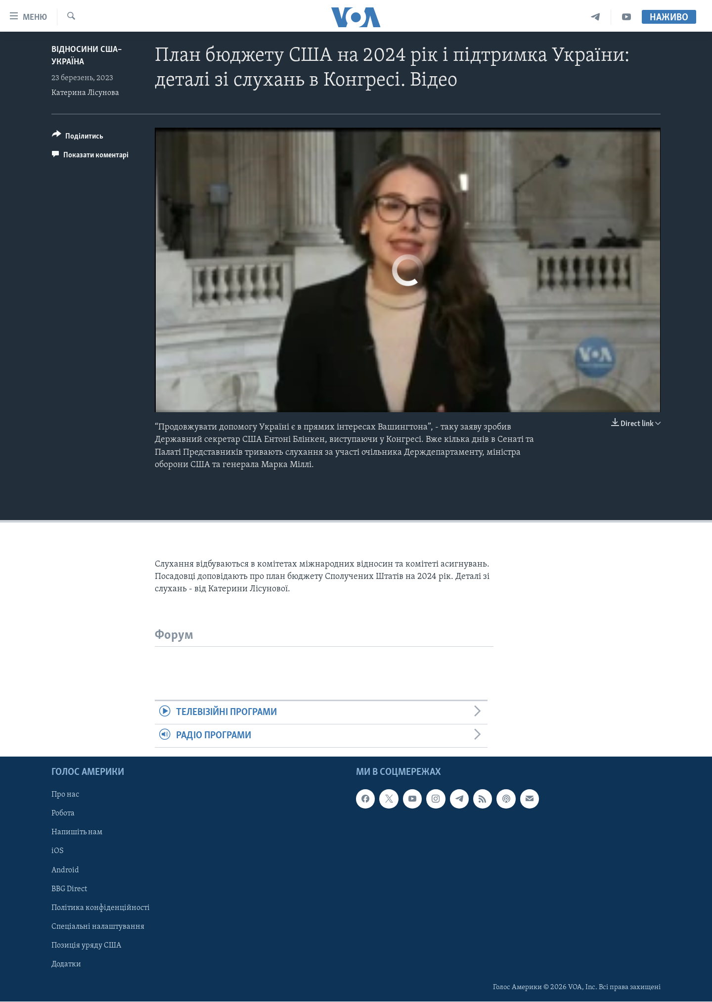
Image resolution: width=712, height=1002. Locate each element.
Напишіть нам (76, 833)
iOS (57, 852)
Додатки (66, 964)
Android (65, 870)
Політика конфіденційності (100, 908)
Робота (63, 814)
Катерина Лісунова (85, 93)
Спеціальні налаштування (97, 927)
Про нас (65, 795)
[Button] (77, 138)
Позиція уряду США (86, 946)
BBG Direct (69, 889)
